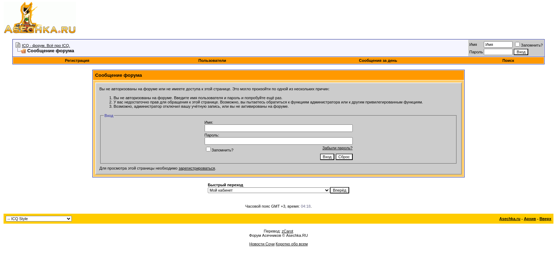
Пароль (476, 52)
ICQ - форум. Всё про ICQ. (46, 45)
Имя (473, 44)
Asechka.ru (509, 219)
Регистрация (77, 60)
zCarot (287, 231)
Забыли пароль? (338, 148)
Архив (530, 219)
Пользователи (212, 60)
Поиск (508, 60)
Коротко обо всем (292, 244)
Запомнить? (529, 45)
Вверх (545, 219)
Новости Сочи (262, 244)
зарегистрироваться (197, 168)
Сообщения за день (378, 60)
